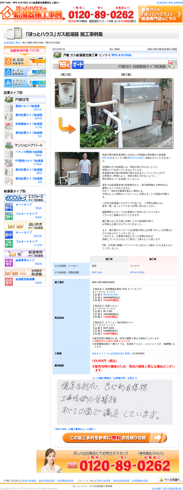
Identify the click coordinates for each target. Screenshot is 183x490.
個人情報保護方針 (173, 488)
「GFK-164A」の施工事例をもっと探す (74, 429)
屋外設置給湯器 (47, 480)
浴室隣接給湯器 (65, 480)
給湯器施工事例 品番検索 (170, 2)
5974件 (40, 61)
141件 (41, 82)
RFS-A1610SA (121, 55)
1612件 (40, 72)
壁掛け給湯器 (29, 480)
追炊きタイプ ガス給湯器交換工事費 (110, 353)
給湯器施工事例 (12, 42)
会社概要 (156, 488)
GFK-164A (107, 158)
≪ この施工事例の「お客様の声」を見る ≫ (115, 401)
